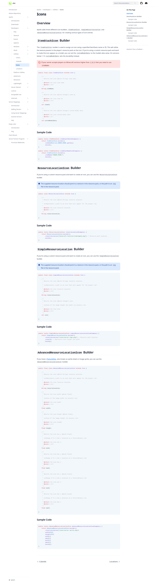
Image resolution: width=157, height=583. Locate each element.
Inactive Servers (16, 117)
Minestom (17, 80)
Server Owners (20, 87)
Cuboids (18, 61)
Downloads (15, 24)
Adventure (17, 76)
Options (16, 43)
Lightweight (21, 83)
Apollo (19, 17)
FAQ (15, 32)
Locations (19, 69)
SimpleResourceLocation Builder (135, 29)
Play (12, 131)
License (13, 91)
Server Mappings (19, 102)
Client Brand (13, 135)
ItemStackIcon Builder (134, 16)
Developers (20, 28)
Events (16, 39)
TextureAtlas (51, 359)
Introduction (13, 10)
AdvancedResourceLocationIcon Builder (137, 37)
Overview (130, 13)
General (16, 35)
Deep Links (19, 124)
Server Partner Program (19, 139)
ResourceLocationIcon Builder (137, 22)
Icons (18, 65)
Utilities (21, 54)
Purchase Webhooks (18, 142)
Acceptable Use (16, 94)
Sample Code (132, 19)
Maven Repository (15, 13)
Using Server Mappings (19, 113)
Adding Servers (20, 109)
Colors (18, 58)
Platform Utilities (19, 72)
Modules (21, 46)
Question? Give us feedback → (135, 49)
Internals (20, 98)
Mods (21, 50)
